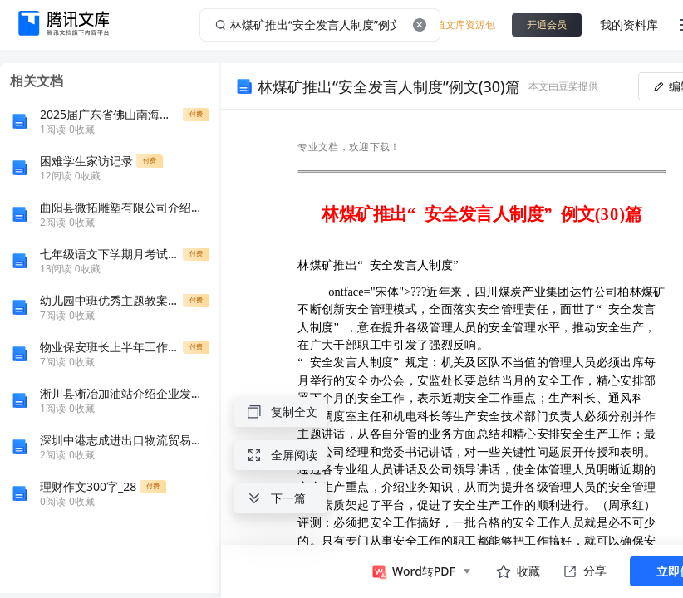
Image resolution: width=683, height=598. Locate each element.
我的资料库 (629, 24)
